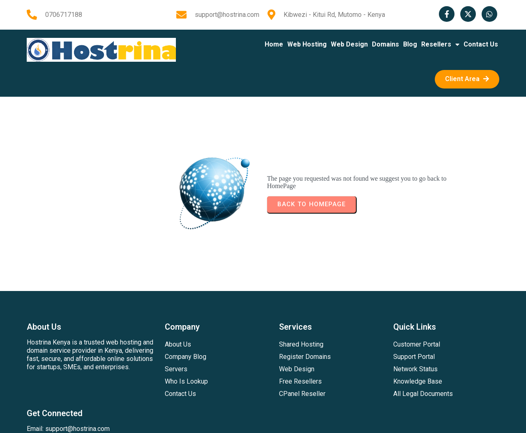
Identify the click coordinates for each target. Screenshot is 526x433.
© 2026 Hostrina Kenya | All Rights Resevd (263, 419)
